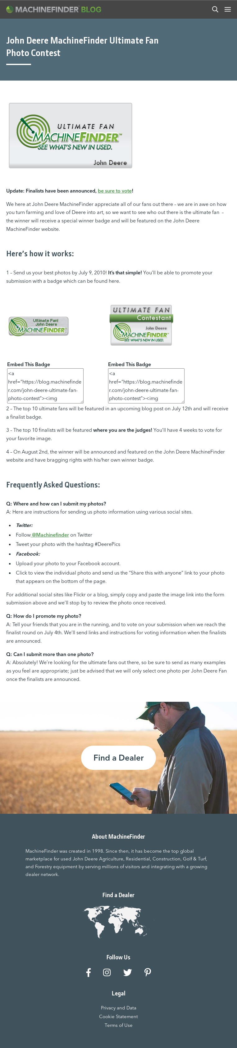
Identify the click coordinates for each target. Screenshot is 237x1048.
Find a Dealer (118, 758)
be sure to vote (115, 191)
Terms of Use (119, 1025)
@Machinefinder (50, 535)
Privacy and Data (118, 1008)
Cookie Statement (118, 1016)
